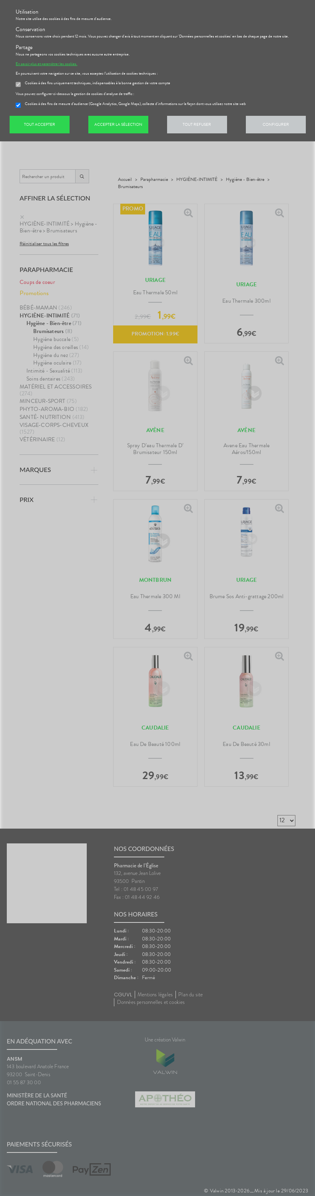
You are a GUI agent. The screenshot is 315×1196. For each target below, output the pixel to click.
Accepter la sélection (118, 124)
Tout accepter (39, 124)
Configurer (276, 124)
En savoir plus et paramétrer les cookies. (46, 64)
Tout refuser (197, 124)
